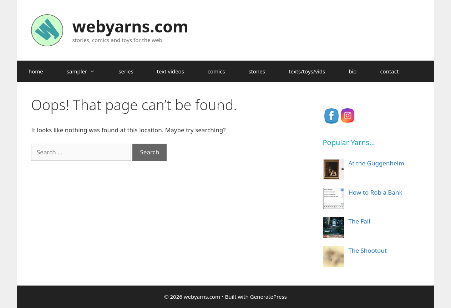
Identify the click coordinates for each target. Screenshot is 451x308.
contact (389, 71)
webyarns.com (130, 26)
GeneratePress (268, 296)
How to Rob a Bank (375, 192)
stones (256, 71)
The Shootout (368, 250)
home (36, 71)
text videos (170, 71)
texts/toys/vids (307, 71)
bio (352, 71)
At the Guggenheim (376, 163)
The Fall (359, 221)
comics (216, 71)
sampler (87, 71)
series (125, 71)
